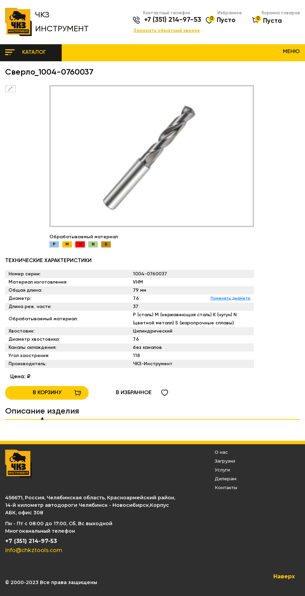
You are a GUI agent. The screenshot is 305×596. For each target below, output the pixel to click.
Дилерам (226, 478)
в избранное (134, 393)
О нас (221, 452)
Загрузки (225, 461)
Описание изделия (42, 411)
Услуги (222, 469)
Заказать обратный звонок (167, 31)
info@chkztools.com (33, 550)
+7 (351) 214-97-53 (172, 20)
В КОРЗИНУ (47, 393)
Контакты (226, 487)
